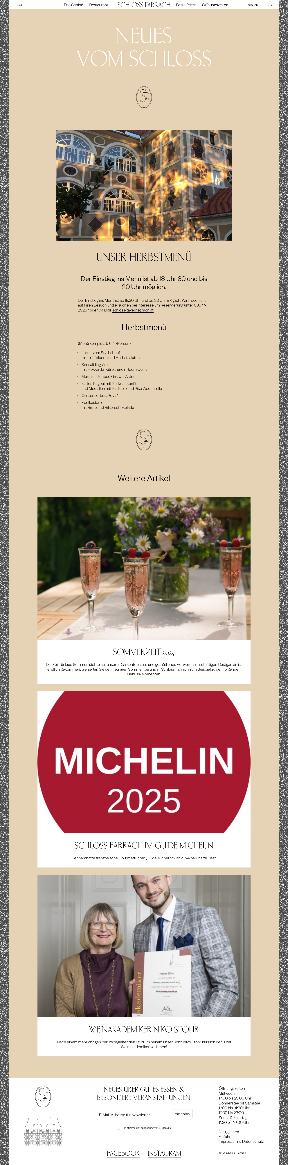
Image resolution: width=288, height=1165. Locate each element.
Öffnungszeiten (215, 4)
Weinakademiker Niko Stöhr (144, 1029)
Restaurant (98, 4)
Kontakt (254, 5)
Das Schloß (73, 4)
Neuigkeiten (229, 1131)
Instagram (164, 1153)
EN (267, 5)
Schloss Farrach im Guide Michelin (144, 845)
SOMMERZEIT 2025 (144, 652)
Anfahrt (225, 1136)
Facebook (123, 1153)
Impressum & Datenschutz (241, 1141)
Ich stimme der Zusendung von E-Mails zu (147, 1127)
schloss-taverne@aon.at (133, 309)
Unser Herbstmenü (144, 257)
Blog (19, 5)
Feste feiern (186, 4)
